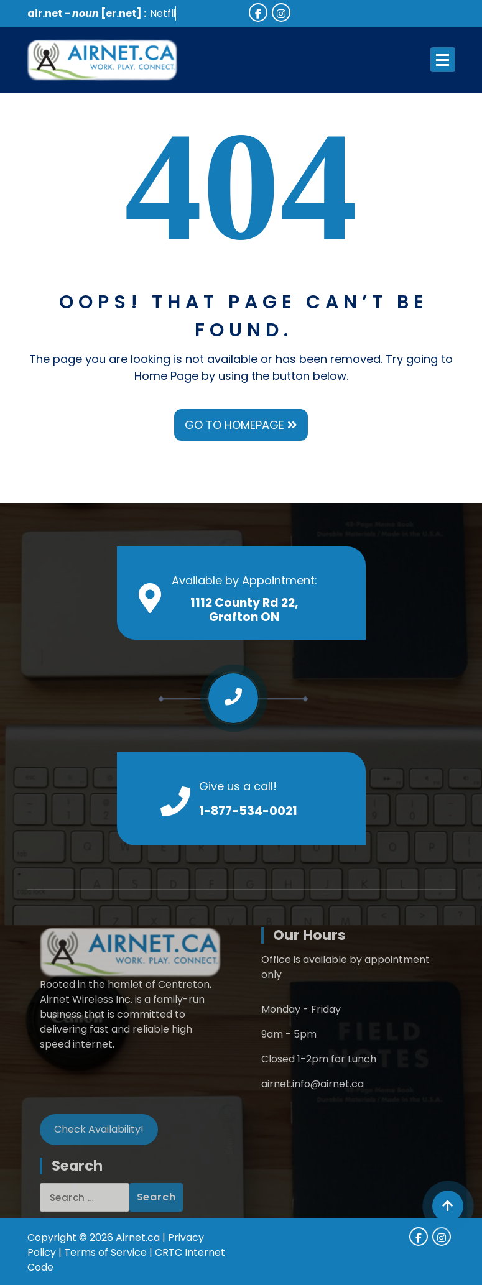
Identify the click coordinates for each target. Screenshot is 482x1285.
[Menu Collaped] (442, 59)
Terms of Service (105, 1252)
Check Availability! (99, 1129)
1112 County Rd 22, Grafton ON (244, 609)
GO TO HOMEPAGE (241, 425)
